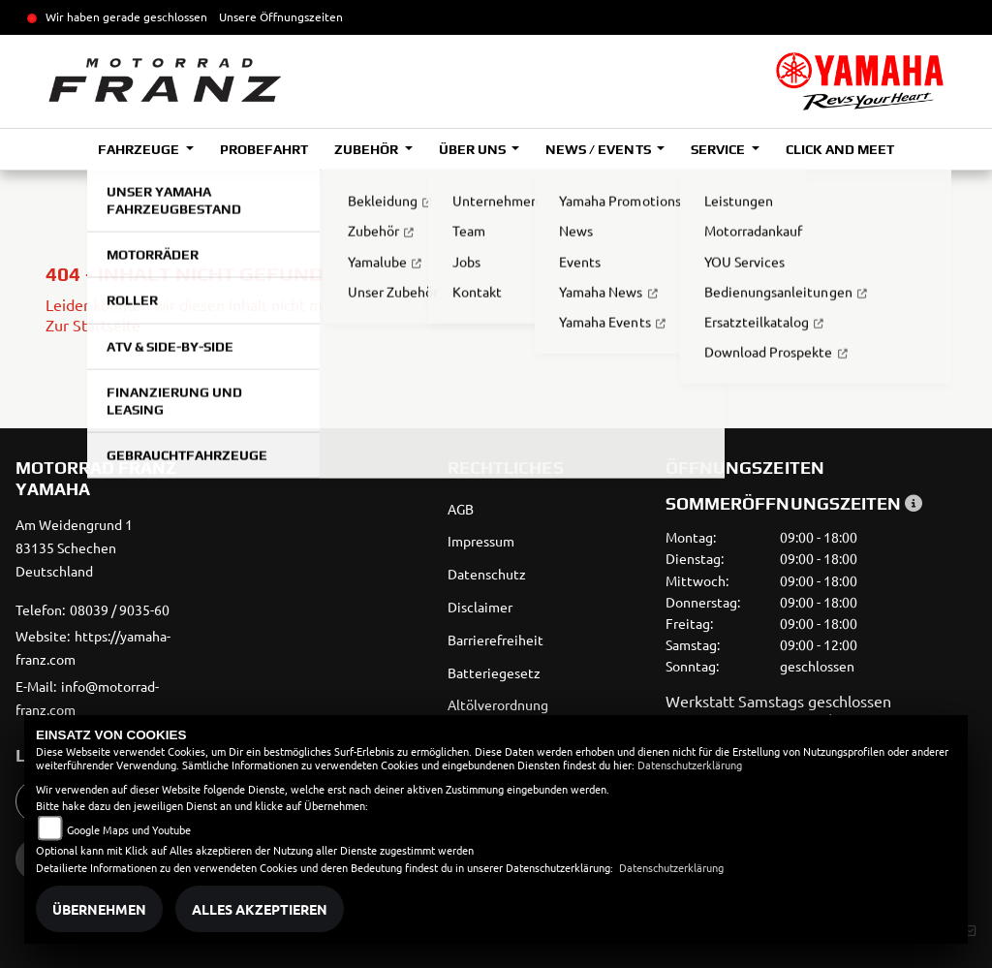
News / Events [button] (599, 149)
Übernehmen (99, 909)
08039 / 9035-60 (120, 609)
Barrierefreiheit (495, 639)
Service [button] (719, 149)
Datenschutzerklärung (689, 764)
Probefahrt (264, 149)
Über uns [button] (474, 149)
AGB (461, 508)
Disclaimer (480, 606)
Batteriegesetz (494, 672)
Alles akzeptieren (259, 909)
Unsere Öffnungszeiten (281, 16)
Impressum (481, 540)
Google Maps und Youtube (129, 829)
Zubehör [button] (367, 149)
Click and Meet (840, 149)
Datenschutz (487, 573)
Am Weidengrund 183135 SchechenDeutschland (74, 547)
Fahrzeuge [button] (140, 149)
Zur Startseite (93, 324)
